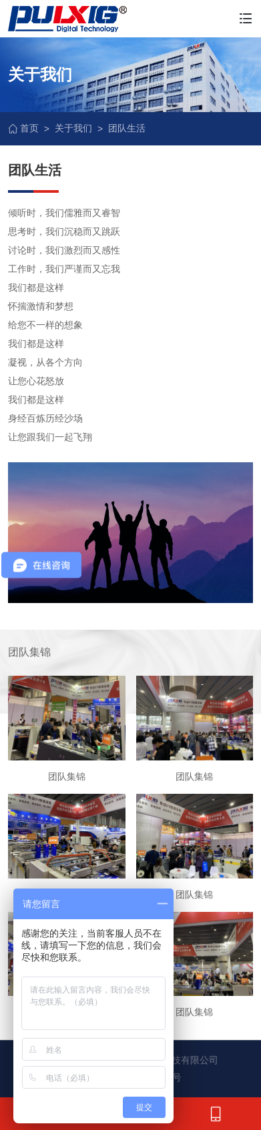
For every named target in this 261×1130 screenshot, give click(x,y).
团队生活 (127, 128)
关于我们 (73, 128)
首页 (23, 128)
